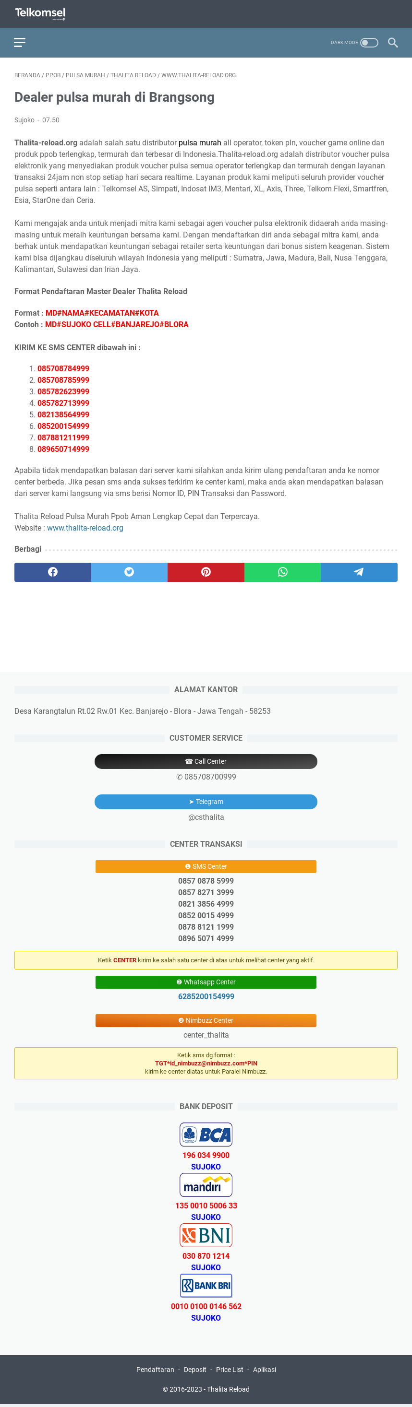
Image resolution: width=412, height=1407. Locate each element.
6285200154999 (206, 999)
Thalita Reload (228, 1392)
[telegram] (359, 571)
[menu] (25, 40)
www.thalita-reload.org (85, 527)
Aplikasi (264, 1372)
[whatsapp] (282, 571)
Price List (229, 1372)
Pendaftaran (155, 1372)
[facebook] (52, 571)
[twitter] (129, 571)
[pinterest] (206, 571)
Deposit (195, 1372)
